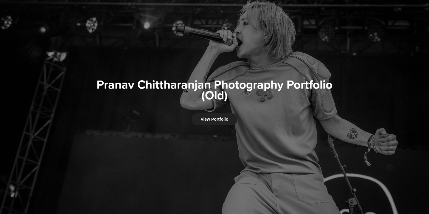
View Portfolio (214, 119)
